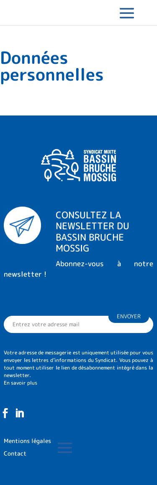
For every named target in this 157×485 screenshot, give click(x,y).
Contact (15, 454)
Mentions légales (27, 441)
